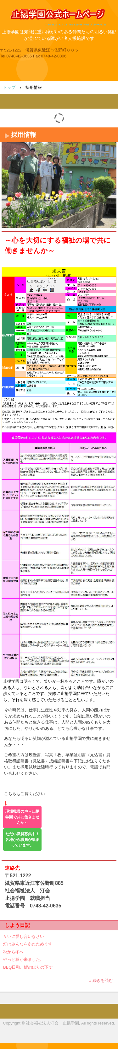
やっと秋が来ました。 (23, 959)
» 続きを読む (101, 980)
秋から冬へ (13, 951)
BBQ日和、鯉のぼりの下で (28, 967)
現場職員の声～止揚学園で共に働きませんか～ (22, 817)
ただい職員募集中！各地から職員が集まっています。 (22, 839)
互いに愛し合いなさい (23, 936)
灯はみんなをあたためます (27, 944)
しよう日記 (17, 925)
